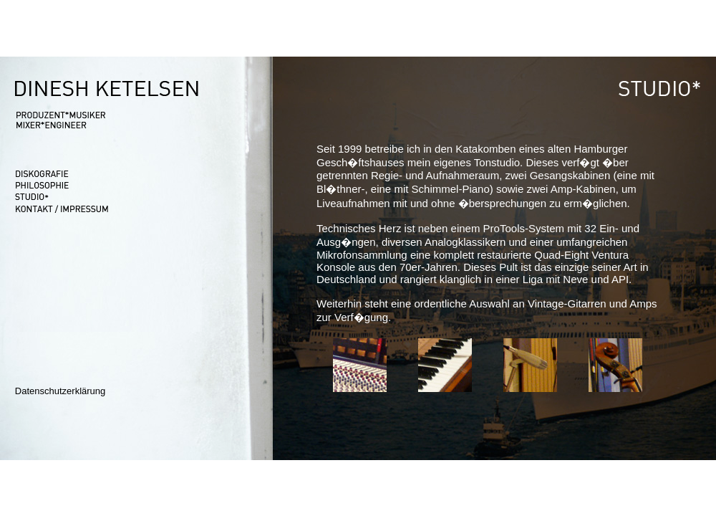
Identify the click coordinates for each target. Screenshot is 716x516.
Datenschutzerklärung (60, 391)
